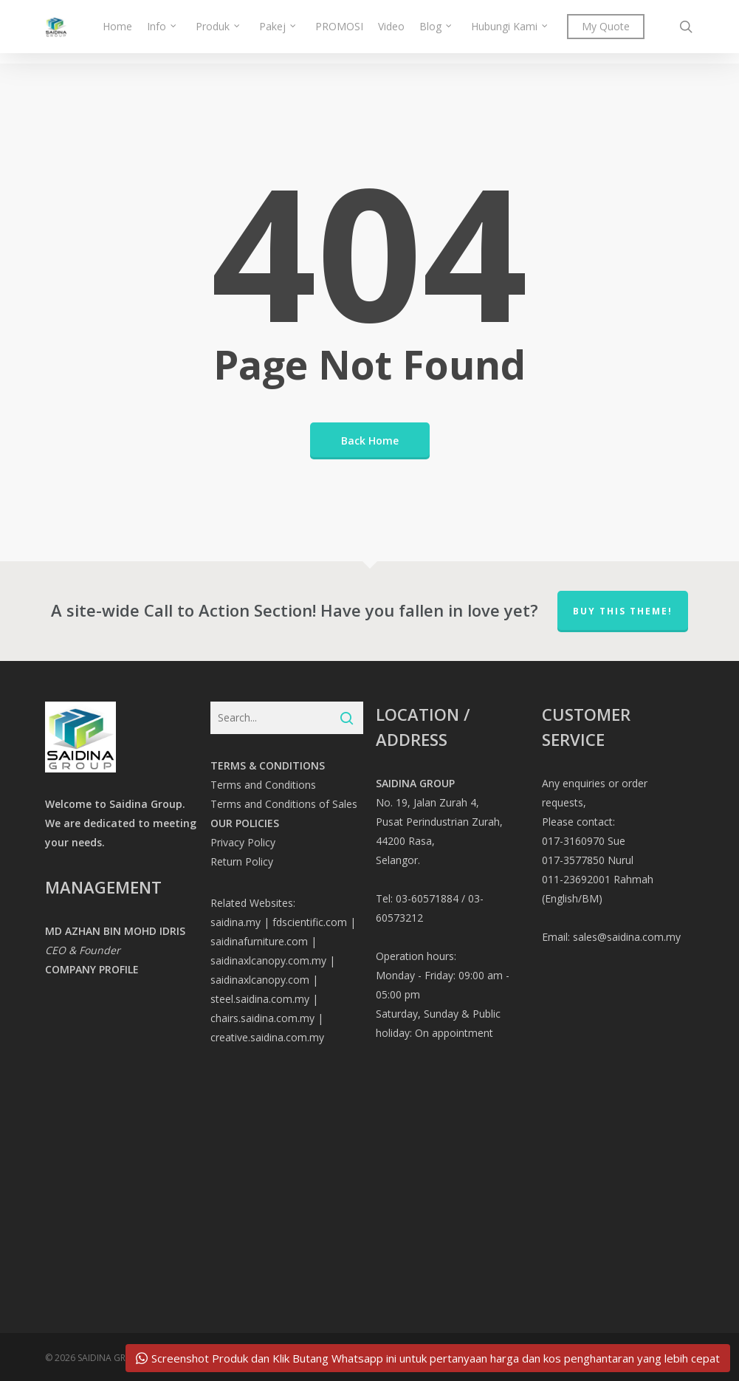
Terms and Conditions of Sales (283, 804)
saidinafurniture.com (259, 941)
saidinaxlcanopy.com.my (268, 960)
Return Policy (241, 861)
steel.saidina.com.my (259, 999)
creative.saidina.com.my (267, 1037)
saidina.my (235, 922)
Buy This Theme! (623, 611)
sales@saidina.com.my (627, 937)
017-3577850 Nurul (587, 860)
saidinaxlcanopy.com (259, 980)
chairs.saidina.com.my (262, 1018)
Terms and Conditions (263, 785)
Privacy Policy (242, 842)
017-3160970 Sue (583, 841)
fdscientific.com (309, 922)
